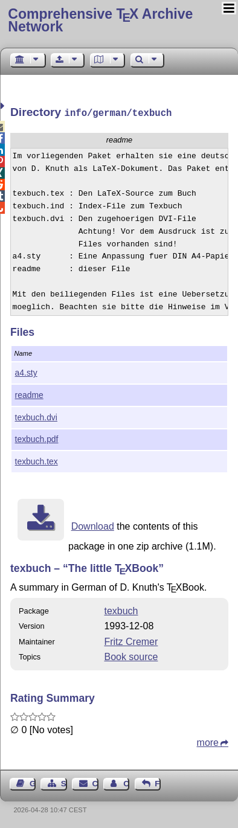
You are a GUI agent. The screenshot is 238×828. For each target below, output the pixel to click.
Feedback (158, 782)
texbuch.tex (36, 460)
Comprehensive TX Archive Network (100, 20)
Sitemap (64, 782)
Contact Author (126, 782)
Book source (131, 655)
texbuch (121, 610)
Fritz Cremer (131, 640)
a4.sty (26, 371)
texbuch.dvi (36, 416)
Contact (95, 782)
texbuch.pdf (37, 438)
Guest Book (33, 782)
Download (92, 525)
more (208, 741)
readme (29, 394)
